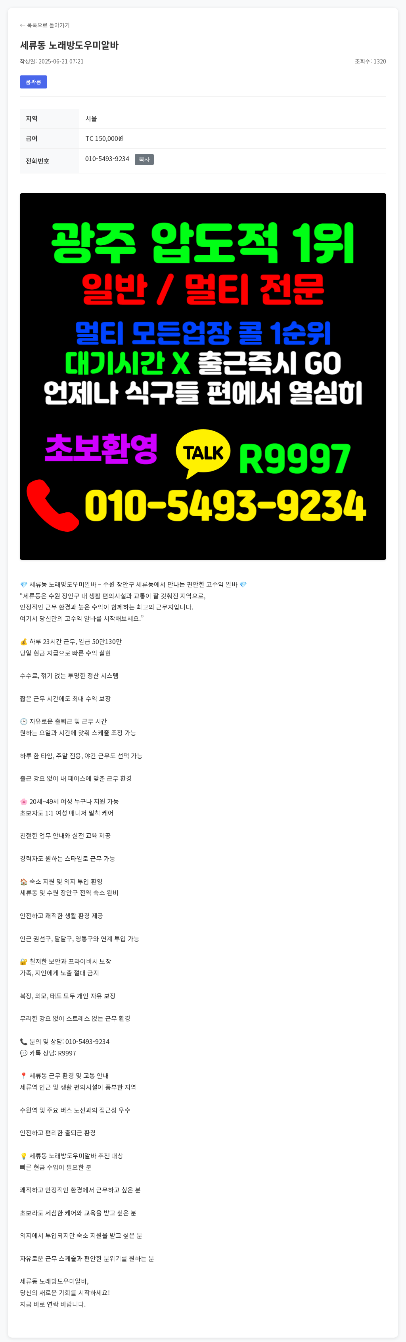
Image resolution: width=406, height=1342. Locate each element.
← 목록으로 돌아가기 (45, 25)
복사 (144, 159)
